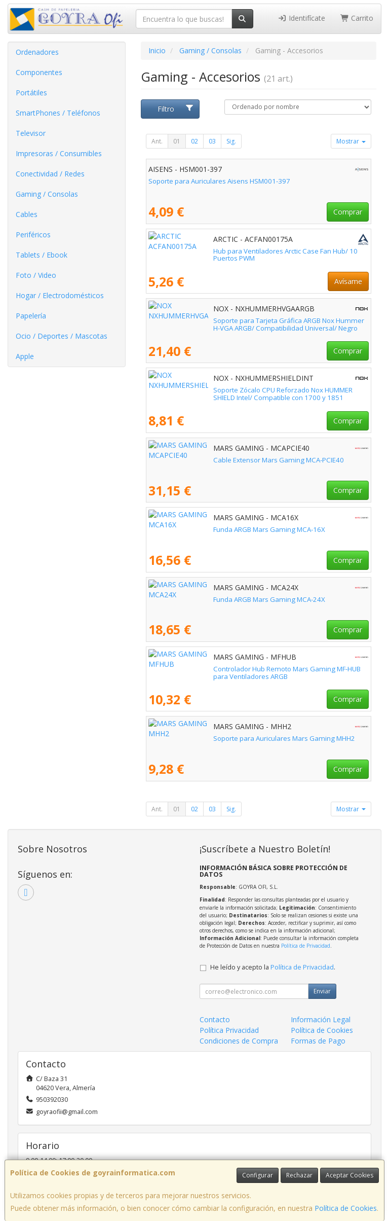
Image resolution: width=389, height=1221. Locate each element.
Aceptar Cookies (349, 1175)
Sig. (231, 141)
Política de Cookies (346, 1208)
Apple (25, 356)
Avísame (348, 281)
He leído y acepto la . (272, 967)
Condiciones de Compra (239, 1041)
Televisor (31, 133)
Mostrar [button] (351, 141)
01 (176, 141)
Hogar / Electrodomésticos (60, 295)
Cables (26, 214)
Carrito (357, 18)
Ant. (157, 141)
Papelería (31, 315)
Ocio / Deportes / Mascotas (61, 336)
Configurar (257, 1175)
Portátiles (31, 92)
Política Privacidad (229, 1030)
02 (194, 141)
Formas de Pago (318, 1041)
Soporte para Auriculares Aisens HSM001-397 (219, 181)
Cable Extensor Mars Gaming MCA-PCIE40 (213, 459)
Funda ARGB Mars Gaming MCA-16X (204, 529)
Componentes (39, 72)
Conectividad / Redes (50, 173)
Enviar (322, 991)
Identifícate (301, 18)
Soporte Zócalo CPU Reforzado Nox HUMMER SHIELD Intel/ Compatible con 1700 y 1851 (257, 393)
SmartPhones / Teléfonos (58, 113)
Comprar (347, 212)
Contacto (215, 1019)
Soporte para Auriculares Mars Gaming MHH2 (219, 738)
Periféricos (33, 234)
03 (212, 141)
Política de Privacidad (305, 945)
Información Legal (321, 1019)
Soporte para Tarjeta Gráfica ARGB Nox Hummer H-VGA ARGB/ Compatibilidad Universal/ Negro (245, 324)
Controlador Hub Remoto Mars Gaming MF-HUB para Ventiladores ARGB (250, 672)
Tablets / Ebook (41, 255)
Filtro (176, 109)
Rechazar (299, 1175)
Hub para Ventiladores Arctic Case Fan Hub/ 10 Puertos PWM (242, 251)
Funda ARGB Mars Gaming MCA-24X (204, 599)
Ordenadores (37, 52)
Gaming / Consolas (47, 194)
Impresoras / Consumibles (59, 153)
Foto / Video (36, 275)
